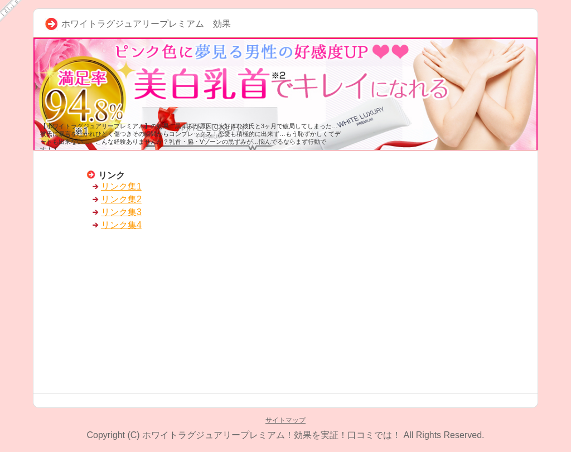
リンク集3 (121, 212)
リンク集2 (121, 199)
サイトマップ (285, 420)
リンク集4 (121, 225)
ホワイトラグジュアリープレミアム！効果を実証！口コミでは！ (271, 435)
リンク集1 (121, 186)
